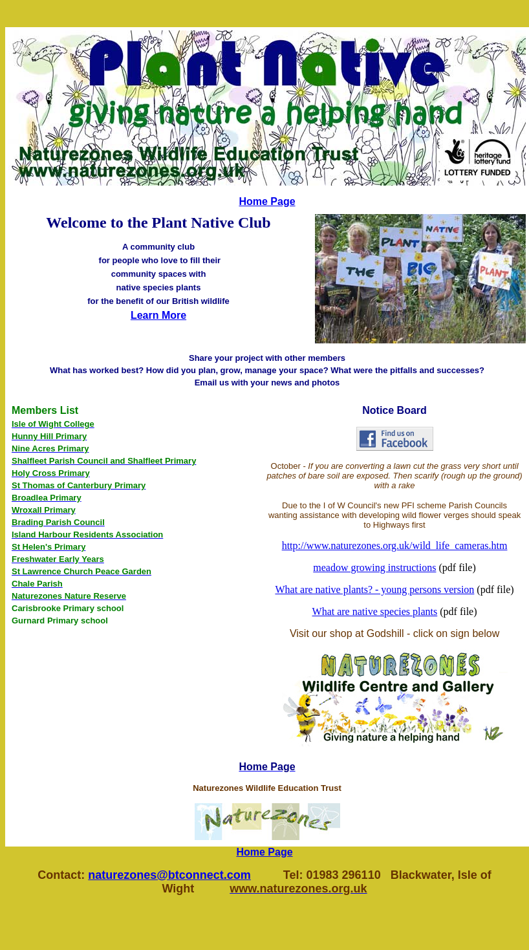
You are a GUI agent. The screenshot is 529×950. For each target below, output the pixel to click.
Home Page (267, 201)
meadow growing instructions (374, 567)
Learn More (158, 315)
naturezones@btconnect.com (169, 875)
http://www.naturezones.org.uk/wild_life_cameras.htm (395, 545)
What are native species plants (375, 611)
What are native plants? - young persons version (374, 589)
